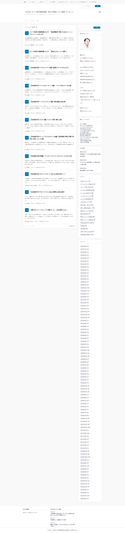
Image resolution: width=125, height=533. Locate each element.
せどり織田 (83, 124)
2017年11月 (84, 424)
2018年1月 (84, 418)
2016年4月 (84, 474)
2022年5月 (84, 299)
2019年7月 (84, 365)
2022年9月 (84, 293)
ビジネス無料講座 (86, 199)
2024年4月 (84, 264)
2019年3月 (84, 376)
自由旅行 (28, 78)
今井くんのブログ (85, 139)
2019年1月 (84, 382)
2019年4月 (84, 374)
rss (100, 12)
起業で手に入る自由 (86, 231)
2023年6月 (84, 279)
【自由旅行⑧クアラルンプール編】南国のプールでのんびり (49, 67)
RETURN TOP (72, 226)
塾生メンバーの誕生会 (87, 219)
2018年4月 (84, 409)
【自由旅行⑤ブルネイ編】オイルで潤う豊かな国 (46, 119)
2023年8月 (84, 273)
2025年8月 (84, 246)
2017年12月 (84, 421)
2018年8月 (84, 397)
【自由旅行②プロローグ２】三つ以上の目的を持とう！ (48, 174)
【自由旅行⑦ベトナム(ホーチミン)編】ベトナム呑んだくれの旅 (50, 85)
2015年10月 (84, 486)
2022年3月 (84, 305)
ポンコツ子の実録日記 (86, 125)
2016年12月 (84, 451)
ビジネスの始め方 (86, 193)
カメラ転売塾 (52, 1)
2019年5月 (84, 371)
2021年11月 (84, 314)
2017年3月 (84, 445)
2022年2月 (84, 308)
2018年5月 (84, 406)
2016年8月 (84, 463)
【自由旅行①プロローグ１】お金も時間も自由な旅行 (47, 192)
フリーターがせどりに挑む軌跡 (89, 137)
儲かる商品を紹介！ (86, 208)
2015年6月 (84, 498)
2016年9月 (84, 460)
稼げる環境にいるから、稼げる (86, 170)
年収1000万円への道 (86, 222)
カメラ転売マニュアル (62, 1)
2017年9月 (84, 430)
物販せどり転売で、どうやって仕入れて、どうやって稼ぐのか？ (62, 525)
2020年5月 (84, 335)
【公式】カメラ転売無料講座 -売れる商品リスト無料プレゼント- (49, 12)
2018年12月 (84, 385)
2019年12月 (84, 350)
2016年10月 (84, 457)
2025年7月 (84, 249)
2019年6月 (84, 368)
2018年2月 (84, 415)
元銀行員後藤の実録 (85, 140)
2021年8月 (84, 320)
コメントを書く (40, 44)
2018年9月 (84, 394)
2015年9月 (84, 489)
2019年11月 (84, 353)
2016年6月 (84, 469)
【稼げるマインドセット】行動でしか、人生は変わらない (48, 210)
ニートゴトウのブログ (86, 127)
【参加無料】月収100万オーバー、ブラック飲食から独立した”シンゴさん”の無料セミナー (62, 514)
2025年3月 (84, 261)
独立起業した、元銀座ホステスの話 (58, 519)
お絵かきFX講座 (84, 142)
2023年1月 (84, 284)
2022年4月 (84, 302)
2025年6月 (84, 252)
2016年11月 (84, 454)
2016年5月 (84, 471)
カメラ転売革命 (93, 1)
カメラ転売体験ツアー (83, 1)
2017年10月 (84, 427)
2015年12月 (84, 480)
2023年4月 (84, 282)
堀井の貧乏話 (84, 213)
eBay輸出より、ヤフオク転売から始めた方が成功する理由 (90, 155)
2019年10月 (84, 356)
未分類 (82, 225)
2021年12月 (84, 311)
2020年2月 (84, 344)
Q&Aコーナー (84, 181)
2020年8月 (84, 326)
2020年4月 (84, 338)
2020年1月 (84, 347)
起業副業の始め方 (86, 234)
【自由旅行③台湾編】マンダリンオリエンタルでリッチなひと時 (51, 156)
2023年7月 (84, 276)
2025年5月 (84, 255)
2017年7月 (84, 436)
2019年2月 (84, 379)
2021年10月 (84, 317)
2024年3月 (84, 267)
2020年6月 (84, 332)
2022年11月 (84, 287)
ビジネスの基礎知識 (30, 44)
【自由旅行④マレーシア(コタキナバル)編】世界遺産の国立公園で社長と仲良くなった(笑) (52, 138)
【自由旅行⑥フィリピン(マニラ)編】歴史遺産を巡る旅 (47, 101)
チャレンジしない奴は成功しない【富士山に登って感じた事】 (90, 163)
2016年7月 (84, 466)
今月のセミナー (85, 202)
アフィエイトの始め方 (87, 184)
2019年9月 (84, 359)
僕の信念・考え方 (29, 185)
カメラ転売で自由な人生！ (87, 130)
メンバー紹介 (32, 1)
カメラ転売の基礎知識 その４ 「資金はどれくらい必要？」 (49, 51)
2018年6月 (84, 403)
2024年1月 (84, 270)
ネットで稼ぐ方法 (86, 187)
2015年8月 (84, 492)
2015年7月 (84, 495)
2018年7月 (84, 400)
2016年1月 (84, 477)
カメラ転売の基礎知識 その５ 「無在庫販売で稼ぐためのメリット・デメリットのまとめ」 (52, 33)
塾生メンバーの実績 (86, 216)
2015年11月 (84, 483)
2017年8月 (84, 433)
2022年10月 (84, 290)
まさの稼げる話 (84, 132)
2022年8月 (84, 296)
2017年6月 (84, 439)
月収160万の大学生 (85, 129)
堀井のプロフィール (85, 111)
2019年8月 (84, 362)
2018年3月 (84, 412)
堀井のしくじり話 (86, 211)
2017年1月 (84, 448)
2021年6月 (84, 323)
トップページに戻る (29, 226)
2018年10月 (84, 391)
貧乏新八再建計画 (85, 135)
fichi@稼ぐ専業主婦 (85, 134)
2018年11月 (84, 388)
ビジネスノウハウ (86, 196)
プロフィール (73, 1)
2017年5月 (84, 442)
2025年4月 (84, 258)
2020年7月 (84, 329)
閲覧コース (42, 1)
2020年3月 (84, 341)
